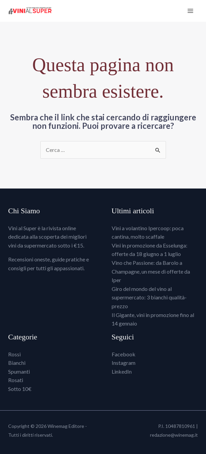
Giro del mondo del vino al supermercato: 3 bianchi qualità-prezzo (149, 297)
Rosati (15, 380)
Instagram (123, 362)
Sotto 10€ (20, 389)
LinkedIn (122, 371)
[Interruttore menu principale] (190, 10)
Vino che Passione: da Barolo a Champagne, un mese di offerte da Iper (151, 271)
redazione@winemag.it (174, 435)
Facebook (123, 354)
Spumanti (19, 371)
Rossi (14, 354)
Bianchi (16, 362)
